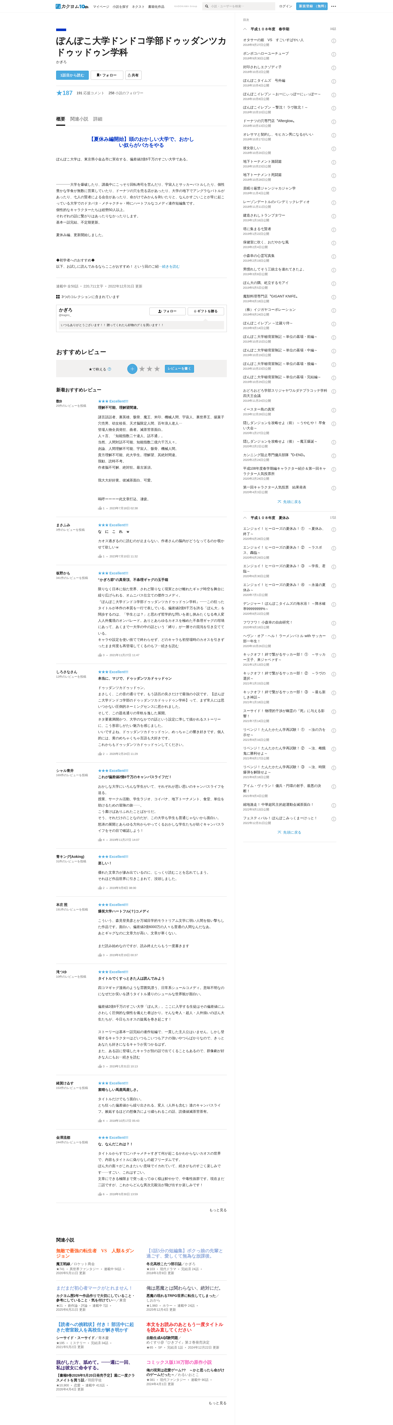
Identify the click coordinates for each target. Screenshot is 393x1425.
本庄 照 (62, 905)
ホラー (167, 1305)
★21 (59, 1305)
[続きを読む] (141, 213)
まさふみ (63, 525)
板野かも (63, 573)
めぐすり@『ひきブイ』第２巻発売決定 (178, 1342)
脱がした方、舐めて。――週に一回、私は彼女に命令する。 (94, 1365)
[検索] (206, 6)
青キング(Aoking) (70, 857)
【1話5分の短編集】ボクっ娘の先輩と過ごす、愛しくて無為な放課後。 (184, 1253)
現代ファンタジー (173, 1380)
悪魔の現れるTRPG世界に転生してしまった (181, 1296)
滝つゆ (61, 972)
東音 (122, 1300)
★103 (150, 1269)
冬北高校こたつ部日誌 (163, 1264)
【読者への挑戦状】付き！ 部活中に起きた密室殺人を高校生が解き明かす (95, 1327)
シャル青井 (65, 771)
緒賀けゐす (65, 1083)
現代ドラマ (168, 1269)
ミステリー (78, 1343)
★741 (60, 1269)
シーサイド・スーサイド (75, 1338)
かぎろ (61, 62)
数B (59, 401)
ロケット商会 (84, 1264)
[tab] (62, 120)
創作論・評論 (77, 1305)
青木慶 (103, 1338)
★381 (150, 1380)
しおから (153, 1300)
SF (160, 1347)
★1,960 (152, 1305)
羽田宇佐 (95, 1380)
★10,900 (62, 1385)
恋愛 (77, 1385)
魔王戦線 (63, 1264)
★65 (149, 1347)
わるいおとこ (188, 1375)
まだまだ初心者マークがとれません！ (94, 1288)
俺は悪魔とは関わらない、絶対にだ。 (184, 1288)
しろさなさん (66, 672)
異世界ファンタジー (84, 1269)
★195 (60, 1343)
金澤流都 (63, 1138)
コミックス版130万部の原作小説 (179, 1362)
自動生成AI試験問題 (162, 1338)
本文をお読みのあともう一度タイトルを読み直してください (184, 1327)
